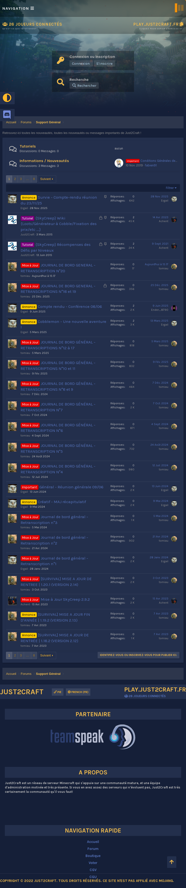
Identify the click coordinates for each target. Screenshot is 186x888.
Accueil (93, 842)
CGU (93, 877)
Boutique (93, 856)
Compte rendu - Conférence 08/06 (70, 306)
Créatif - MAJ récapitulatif (62, 501)
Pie (58, 692)
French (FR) (78, 692)
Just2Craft (27, 234)
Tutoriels (28, 146)
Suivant (45, 179)
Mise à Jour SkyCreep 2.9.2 (65, 599)
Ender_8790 (159, 310)
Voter (93, 863)
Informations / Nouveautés (44, 160)
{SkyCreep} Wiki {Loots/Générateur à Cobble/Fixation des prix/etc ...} (59, 224)
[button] (93, 8)
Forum (93, 849)
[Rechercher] (84, 85)
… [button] (27, 179)
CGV (93, 870)
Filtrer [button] (170, 188)
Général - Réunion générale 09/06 (71, 486)
